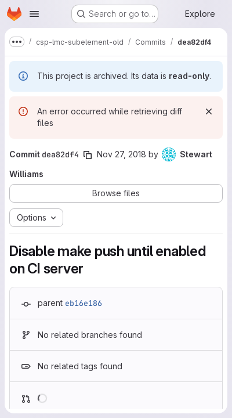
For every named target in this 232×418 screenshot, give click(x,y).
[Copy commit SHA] (88, 155)
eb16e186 (83, 303)
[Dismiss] (209, 111)
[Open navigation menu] (34, 14)
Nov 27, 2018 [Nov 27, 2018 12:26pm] (121, 154)
